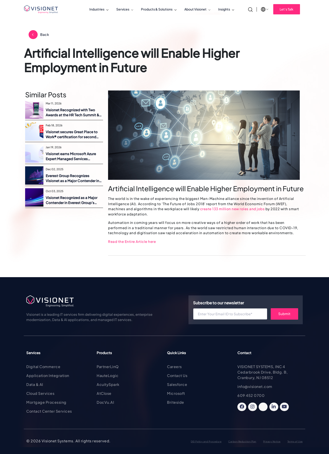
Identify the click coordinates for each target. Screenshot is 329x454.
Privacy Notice (272, 441)
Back (44, 34)
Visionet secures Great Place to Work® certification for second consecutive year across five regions (72, 135)
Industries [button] (96, 9)
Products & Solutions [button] (156, 9)
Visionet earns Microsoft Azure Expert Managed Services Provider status (71, 156)
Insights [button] (224, 9)
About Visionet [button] (195, 9)
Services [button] (122, 9)
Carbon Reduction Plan (242, 441)
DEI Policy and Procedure (206, 441)
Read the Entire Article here (132, 241)
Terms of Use (295, 441)
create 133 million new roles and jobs (232, 209)
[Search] (250, 9)
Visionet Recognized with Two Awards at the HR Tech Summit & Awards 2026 (72, 113)
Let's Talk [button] (286, 9)
